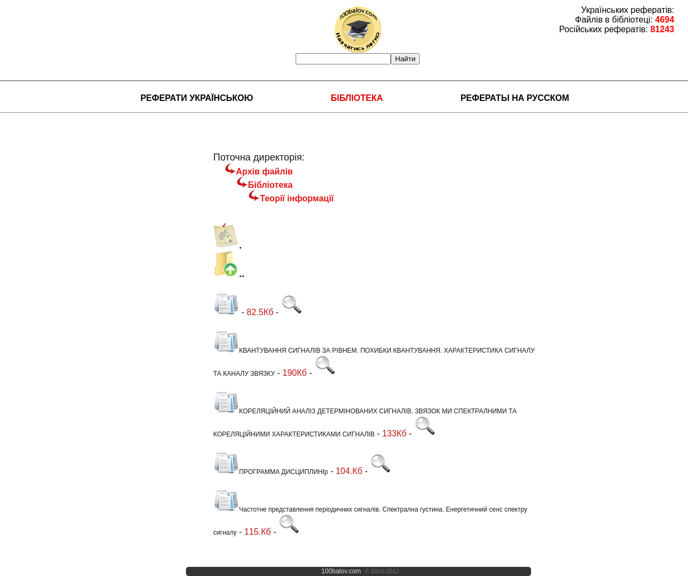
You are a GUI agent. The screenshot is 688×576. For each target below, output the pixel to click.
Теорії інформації (296, 198)
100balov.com (341, 571)
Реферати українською (196, 98)
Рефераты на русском (515, 98)
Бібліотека (357, 98)
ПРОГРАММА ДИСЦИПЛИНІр (270, 472)
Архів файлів (264, 171)
